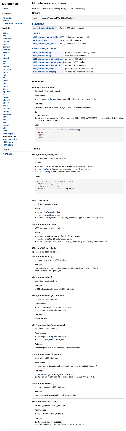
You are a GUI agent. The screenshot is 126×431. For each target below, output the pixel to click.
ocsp (5, 89)
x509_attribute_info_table (44, 43)
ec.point (7, 108)
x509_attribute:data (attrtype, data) (48, 62)
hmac (5, 72)
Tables (6, 20)
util (4, 128)
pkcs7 (6, 103)
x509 (5, 131)
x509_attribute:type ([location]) (46, 65)
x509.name (8, 142)
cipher (6, 41)
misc (5, 86)
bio (4, 36)
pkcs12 (6, 100)
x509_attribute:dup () (42, 55)
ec (4, 64)
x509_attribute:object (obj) (44, 71)
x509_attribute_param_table (45, 37)
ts (4, 94)
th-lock (6, 125)
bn (4, 78)
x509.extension (10, 139)
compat (6, 47)
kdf (4, 75)
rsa (4, 117)
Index (5, 9)
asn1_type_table (40, 40)
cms (5, 44)
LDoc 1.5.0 (20, 429)
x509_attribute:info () (42, 52)
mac (5, 83)
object (63, 235)
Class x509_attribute (12, 23)
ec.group (7, 69)
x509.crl (6, 50)
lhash (5, 80)
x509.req (7, 52)
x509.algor (8, 134)
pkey (5, 105)
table (50, 99)
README (7, 154)
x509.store (8, 145)
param (6, 97)
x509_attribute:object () (43, 68)
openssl (6, 91)
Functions (8, 18)
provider (7, 114)
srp (4, 120)
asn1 (5, 33)
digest (6, 58)
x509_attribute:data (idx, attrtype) (48, 59)
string (41, 117)
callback (7, 38)
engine (6, 66)
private (6, 111)
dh (4, 55)
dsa (4, 61)
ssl (4, 122)
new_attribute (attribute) (43, 28)
